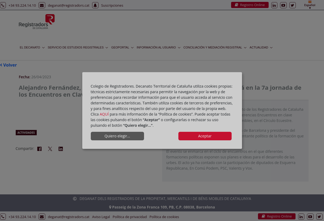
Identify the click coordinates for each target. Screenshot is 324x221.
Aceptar (204, 135)
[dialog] (162, 110)
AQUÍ (104, 114)
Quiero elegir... (117, 135)
